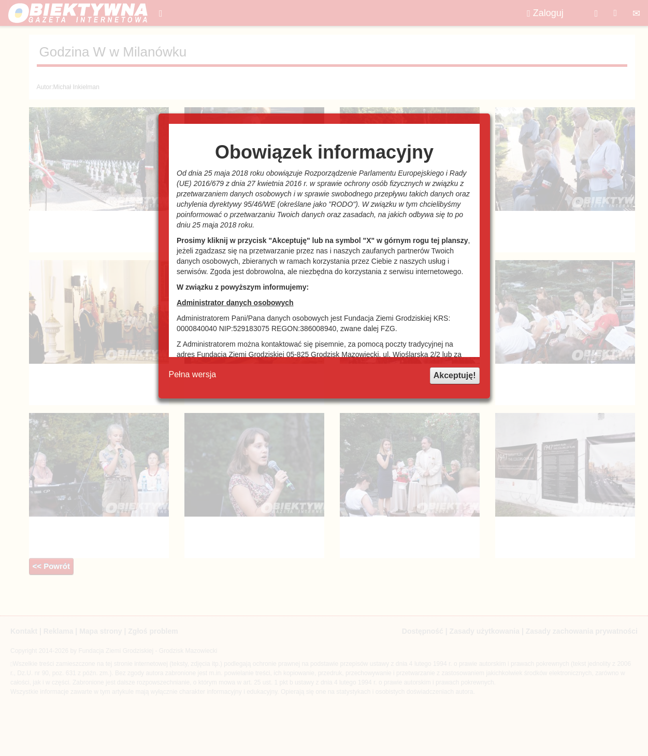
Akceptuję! (455, 375)
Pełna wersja (193, 374)
